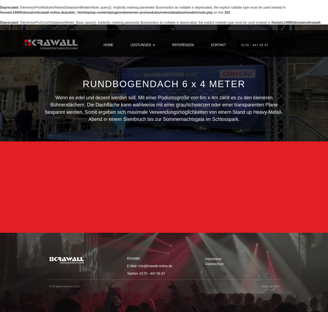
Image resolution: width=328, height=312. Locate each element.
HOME (108, 45)
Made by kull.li (270, 286)
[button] (9, 303)
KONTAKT (218, 45)
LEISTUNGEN (143, 45)
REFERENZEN (183, 45)
